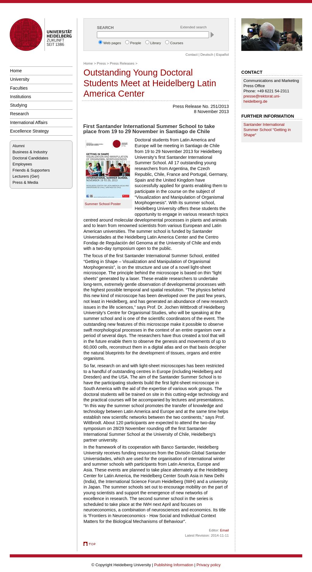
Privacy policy (209, 565)
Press (101, 63)
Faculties (19, 88)
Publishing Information (173, 565)
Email (224, 530)
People (135, 43)
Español (222, 54)
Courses (176, 43)
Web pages (112, 43)
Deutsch (206, 54)
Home (16, 70)
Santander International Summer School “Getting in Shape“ (267, 129)
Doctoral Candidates (30, 158)
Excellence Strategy (29, 131)
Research (19, 113)
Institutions (20, 96)
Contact (192, 54)
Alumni (18, 146)
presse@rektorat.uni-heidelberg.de (261, 99)
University (19, 79)
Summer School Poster (103, 204)
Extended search (193, 27)
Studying (18, 105)
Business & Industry (29, 152)
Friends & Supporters (31, 170)
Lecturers (20, 176)
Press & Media (25, 182)
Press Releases (122, 63)
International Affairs (29, 122)
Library (155, 43)
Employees (22, 164)
